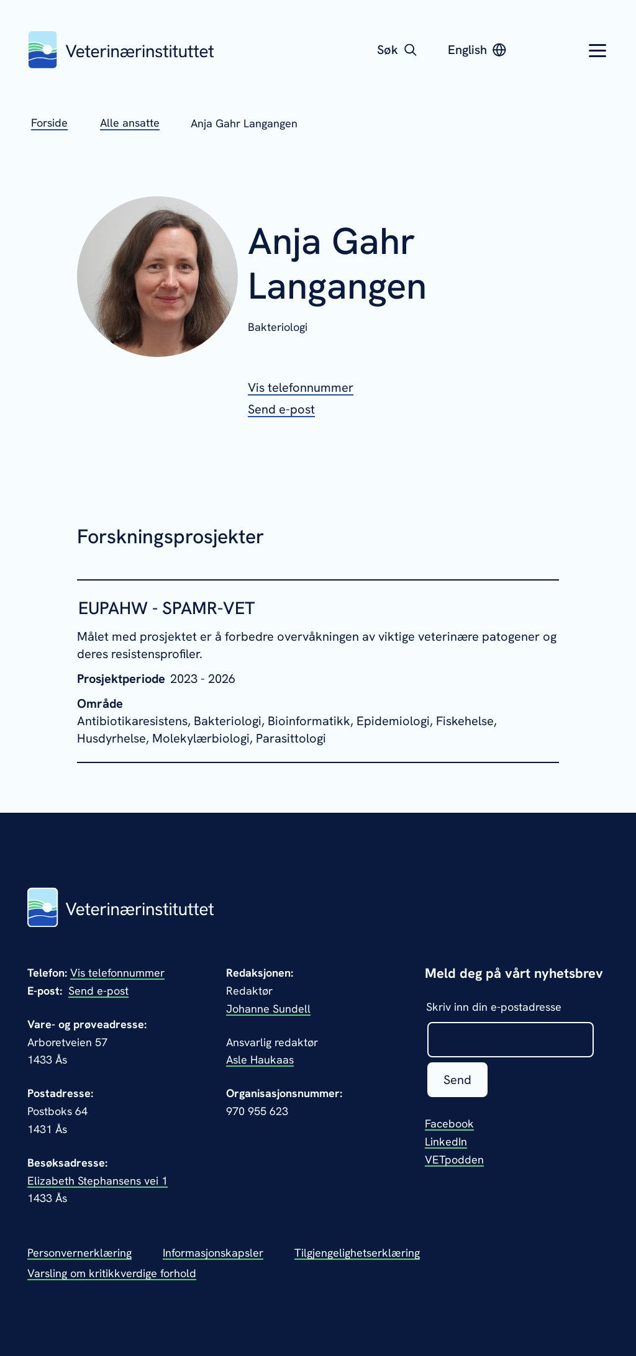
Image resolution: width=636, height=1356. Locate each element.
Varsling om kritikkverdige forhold (111, 1273)
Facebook (449, 1123)
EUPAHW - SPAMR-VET (166, 608)
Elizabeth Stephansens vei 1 (97, 1180)
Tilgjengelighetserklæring (357, 1252)
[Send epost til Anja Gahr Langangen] (281, 409)
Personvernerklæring (79, 1252)
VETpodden (454, 1159)
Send (457, 1080)
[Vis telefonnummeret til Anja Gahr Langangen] (300, 387)
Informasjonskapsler (213, 1252)
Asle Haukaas (260, 1059)
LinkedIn (446, 1141)
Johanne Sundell (268, 1008)
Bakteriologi (277, 327)
